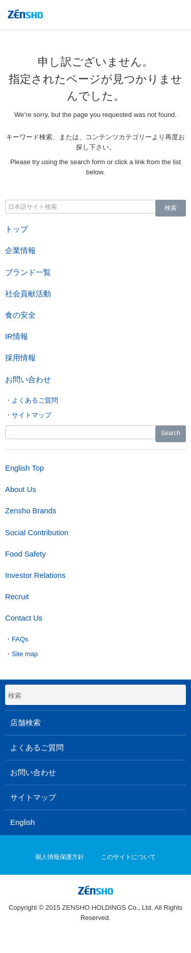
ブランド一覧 (28, 272)
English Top (24, 468)
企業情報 (20, 251)
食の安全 (20, 315)
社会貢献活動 (28, 294)
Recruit (17, 597)
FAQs (20, 639)
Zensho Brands (30, 511)
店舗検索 (25, 723)
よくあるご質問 (35, 400)
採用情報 (20, 358)
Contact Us (23, 618)
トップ (16, 229)
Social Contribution (36, 533)
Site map (25, 654)
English (22, 822)
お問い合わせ (28, 380)
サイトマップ (31, 415)
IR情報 (16, 336)
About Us (20, 489)
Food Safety (25, 554)
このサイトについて (128, 856)
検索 (171, 207)
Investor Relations (35, 575)
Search (170, 433)
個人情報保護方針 (59, 856)
